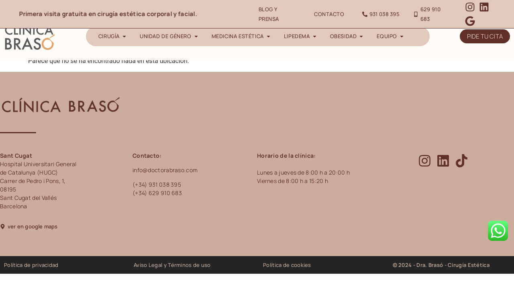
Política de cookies (287, 265)
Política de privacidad (31, 265)
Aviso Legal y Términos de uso (172, 265)
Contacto (329, 14)
